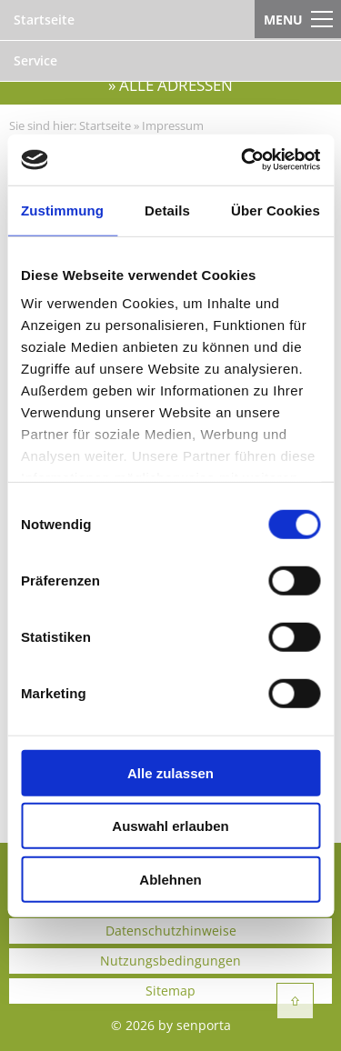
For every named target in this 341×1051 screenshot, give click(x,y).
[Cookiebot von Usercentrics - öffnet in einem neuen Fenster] (242, 160)
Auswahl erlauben (170, 826)
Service (35, 60)
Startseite (44, 19)
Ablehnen (170, 878)
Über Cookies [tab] (275, 209)
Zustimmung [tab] (62, 209)
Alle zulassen (170, 772)
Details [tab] (167, 209)
